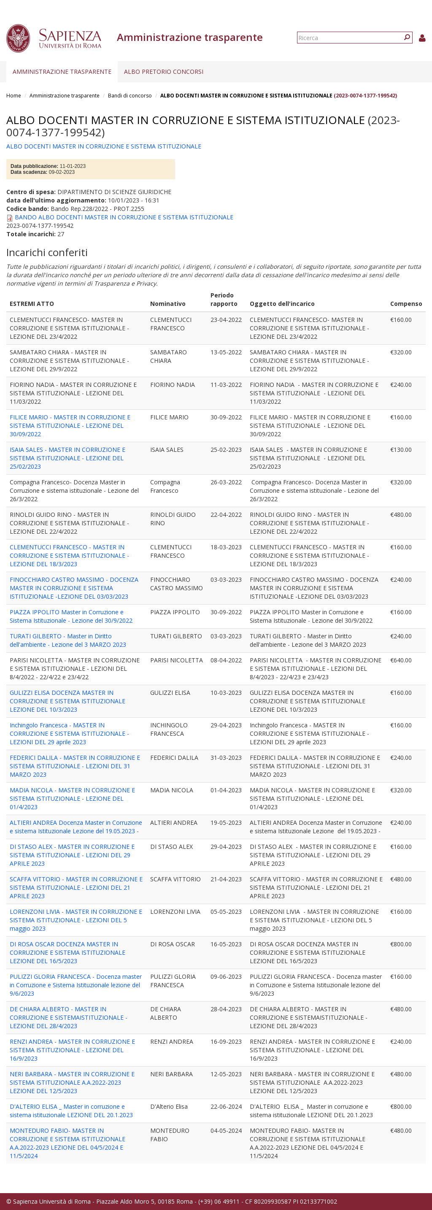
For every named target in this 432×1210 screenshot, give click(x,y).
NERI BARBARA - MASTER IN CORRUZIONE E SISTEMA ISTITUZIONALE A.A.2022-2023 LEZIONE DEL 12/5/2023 (72, 1082)
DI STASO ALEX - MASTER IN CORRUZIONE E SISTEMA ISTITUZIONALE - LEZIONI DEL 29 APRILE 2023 (72, 855)
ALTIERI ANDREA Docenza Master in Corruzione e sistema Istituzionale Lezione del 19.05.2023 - (76, 826)
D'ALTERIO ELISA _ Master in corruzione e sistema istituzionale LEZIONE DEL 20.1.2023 (71, 1110)
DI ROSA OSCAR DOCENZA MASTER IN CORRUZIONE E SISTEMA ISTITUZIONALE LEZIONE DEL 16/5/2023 (67, 952)
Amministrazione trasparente (62, 72)
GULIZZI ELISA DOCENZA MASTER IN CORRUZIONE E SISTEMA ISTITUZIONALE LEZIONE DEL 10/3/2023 (67, 701)
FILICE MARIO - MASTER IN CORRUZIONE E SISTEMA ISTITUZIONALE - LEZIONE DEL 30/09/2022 (70, 425)
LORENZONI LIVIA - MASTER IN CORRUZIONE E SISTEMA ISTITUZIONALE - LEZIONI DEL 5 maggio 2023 (76, 920)
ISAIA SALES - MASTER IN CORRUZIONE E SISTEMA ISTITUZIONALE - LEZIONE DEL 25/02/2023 (67, 458)
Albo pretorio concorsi (163, 72)
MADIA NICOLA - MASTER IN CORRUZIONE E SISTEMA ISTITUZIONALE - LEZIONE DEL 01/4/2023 (72, 798)
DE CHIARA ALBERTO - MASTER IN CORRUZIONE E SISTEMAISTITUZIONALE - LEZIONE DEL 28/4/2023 (68, 1017)
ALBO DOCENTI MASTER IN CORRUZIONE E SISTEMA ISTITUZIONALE (246, 95)
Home (13, 95)
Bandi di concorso (130, 95)
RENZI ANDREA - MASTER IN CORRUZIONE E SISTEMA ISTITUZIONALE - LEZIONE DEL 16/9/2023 (72, 1049)
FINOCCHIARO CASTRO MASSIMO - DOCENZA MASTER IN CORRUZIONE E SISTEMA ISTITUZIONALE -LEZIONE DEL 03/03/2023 (74, 587)
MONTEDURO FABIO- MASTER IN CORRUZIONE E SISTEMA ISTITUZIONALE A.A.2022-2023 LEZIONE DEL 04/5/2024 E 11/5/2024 (67, 1143)
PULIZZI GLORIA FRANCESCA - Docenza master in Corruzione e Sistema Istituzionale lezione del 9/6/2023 (76, 984)
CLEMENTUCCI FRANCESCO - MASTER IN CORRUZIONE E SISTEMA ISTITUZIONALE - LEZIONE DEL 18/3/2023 (69, 555)
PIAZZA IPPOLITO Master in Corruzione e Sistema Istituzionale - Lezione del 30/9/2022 (71, 616)
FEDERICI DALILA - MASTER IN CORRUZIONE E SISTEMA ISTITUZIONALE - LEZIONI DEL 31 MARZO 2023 (75, 766)
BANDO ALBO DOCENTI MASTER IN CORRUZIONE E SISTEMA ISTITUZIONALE (124, 217)
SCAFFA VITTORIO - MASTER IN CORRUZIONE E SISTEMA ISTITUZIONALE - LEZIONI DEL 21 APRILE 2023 (76, 887)
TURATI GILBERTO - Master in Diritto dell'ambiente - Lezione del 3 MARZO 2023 (68, 640)
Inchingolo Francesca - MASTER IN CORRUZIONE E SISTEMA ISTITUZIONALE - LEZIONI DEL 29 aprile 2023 (69, 733)
